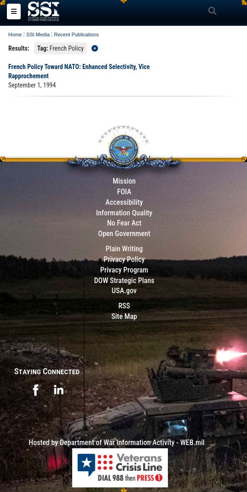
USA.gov (124, 290)
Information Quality (124, 212)
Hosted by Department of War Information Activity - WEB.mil (116, 442)
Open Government (124, 233)
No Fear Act (124, 223)
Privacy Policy (123, 259)
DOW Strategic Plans (124, 280)
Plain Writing (124, 248)
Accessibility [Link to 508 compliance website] (124, 202)
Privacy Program (124, 270)
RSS (124, 305)
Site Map (124, 316)
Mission (124, 181)
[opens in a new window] (35, 389)
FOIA (124, 191)
